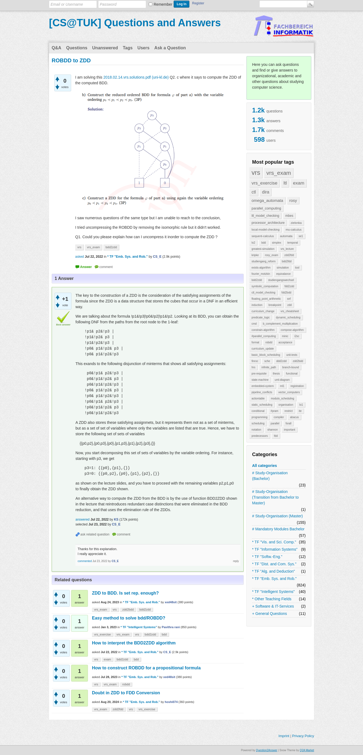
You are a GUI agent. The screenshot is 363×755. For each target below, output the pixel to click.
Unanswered (105, 48)
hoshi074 (171, 702)
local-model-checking (265, 229)
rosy (293, 200)
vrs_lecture (287, 248)
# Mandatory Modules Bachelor (278, 529)
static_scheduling (262, 404)
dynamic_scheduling (288, 317)
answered (82, 519)
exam (298, 183)
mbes (289, 216)
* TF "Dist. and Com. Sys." (274, 564)
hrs (253, 367)
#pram (274, 410)
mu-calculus (294, 229)
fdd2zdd (289, 286)
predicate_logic (261, 317)
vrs (256, 172)
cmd (254, 323)
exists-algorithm (261, 267)
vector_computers (289, 392)
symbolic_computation (265, 286)
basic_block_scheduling (266, 354)
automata (286, 236)
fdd (276, 435)
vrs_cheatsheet (289, 311)
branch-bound (290, 367)
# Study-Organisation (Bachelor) (270, 476)
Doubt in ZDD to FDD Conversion (126, 693)
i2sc (296, 336)
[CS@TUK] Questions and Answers (135, 22)
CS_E (167, 652)
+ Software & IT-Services (273, 606)
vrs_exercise (264, 183)
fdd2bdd (286, 292)
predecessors (260, 435)
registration (297, 386)
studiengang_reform (264, 261)
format (255, 342)
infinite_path (269, 367)
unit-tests (291, 354)
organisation (286, 404)
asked (79, 257)
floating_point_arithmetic (266, 298)
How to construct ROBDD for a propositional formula (146, 668)
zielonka (296, 222)
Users (143, 48)
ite (300, 410)
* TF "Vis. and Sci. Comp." (274, 542)
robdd (268, 342)
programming (260, 417)
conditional (258, 410)
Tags (128, 48)
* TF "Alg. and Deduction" (273, 571)
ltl (285, 183)
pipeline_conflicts (262, 392)
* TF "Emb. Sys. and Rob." (274, 578)
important (289, 429)
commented (85, 561)
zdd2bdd (298, 361)
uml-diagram (282, 379)
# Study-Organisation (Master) (277, 516)
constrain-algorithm (263, 329)
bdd (263, 242)
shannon (272, 429)
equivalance (283, 273)
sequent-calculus (263, 236)
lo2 (253, 242)
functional (292, 373)
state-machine (260, 379)
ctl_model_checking (263, 292)
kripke (255, 255)
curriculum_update (263, 348)
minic (285, 336)
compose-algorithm (292, 329)
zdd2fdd (289, 255)
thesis (276, 373)
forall (289, 423)
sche (267, 361)
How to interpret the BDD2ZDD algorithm (134, 643)
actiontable (258, 398)
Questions (76, 48)
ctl (254, 192)
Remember (163, 4)
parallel (275, 423)
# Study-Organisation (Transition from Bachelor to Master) (275, 497)
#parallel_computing (264, 336)
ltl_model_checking (265, 216)
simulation (283, 267)
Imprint (284, 736)
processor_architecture (268, 223)
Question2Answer (266, 750)
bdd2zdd (257, 280)
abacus (294, 417)
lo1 (301, 404)
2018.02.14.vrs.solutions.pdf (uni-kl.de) (136, 77)
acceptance (285, 342)
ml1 (282, 386)
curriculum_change (263, 311)
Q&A (56, 48)
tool (297, 267)
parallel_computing (266, 208)
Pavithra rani (171, 627)
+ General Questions (269, 613)
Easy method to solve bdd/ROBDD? (128, 618)
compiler (279, 417)
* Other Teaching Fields (271, 599)
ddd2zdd (281, 361)
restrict (289, 410)
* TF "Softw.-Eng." (267, 556)
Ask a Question (170, 48)
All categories (264, 465)
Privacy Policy (303, 736)
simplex (276, 242)
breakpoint (275, 305)
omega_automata (267, 200)
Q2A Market (307, 750)
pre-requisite (259, 373)
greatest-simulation (263, 248)
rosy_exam (271, 255)
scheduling (258, 423)
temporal (292, 242)
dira (265, 192)
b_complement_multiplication (280, 323)
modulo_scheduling (282, 398)
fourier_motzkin (261, 273)
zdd (289, 305)
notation (256, 429)
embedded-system (263, 386)
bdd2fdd (287, 261)
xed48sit (171, 602)
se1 (301, 236)
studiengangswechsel (281, 280)
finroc (255, 361)
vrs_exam (278, 173)
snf (289, 298)
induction (257, 305)
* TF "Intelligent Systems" (273, 591)
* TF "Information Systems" (275, 549)
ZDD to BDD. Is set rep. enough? (125, 593)
